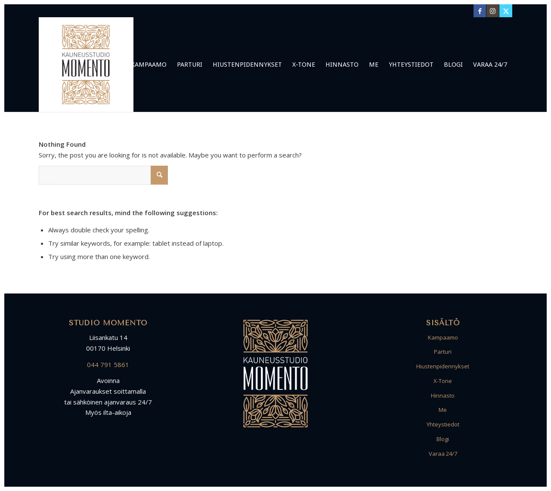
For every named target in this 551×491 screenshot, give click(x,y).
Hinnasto (443, 395)
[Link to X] (505, 10)
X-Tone (442, 381)
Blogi (442, 439)
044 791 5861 (108, 364)
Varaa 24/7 (443, 453)
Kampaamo (443, 337)
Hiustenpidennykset (442, 366)
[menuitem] (149, 64)
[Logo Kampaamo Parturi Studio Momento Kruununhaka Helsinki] (86, 64)
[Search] (103, 175)
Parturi (443, 351)
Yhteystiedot (443, 424)
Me (443, 410)
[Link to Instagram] (492, 10)
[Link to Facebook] (480, 10)
